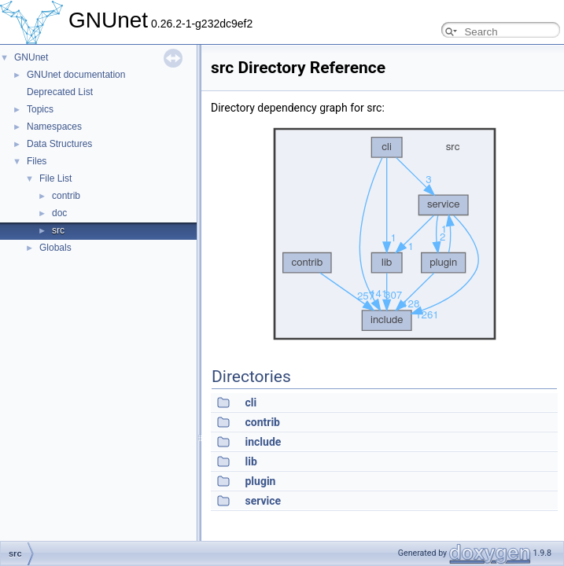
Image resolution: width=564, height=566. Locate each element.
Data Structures (59, 143)
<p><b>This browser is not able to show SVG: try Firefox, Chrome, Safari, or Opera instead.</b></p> (384, 233)
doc (59, 213)
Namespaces (54, 126)
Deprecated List (60, 91)
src (58, 230)
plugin (260, 481)
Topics (40, 109)
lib (250, 461)
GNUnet (31, 57)
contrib (66, 195)
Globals (55, 247)
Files (36, 161)
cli (250, 402)
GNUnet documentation (76, 74)
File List (55, 178)
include (263, 442)
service (263, 500)
